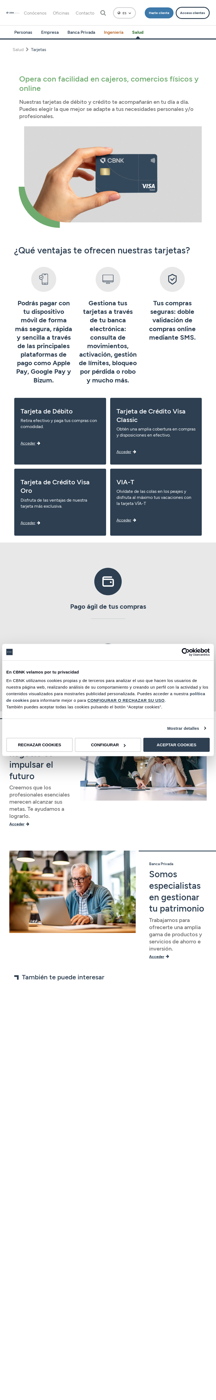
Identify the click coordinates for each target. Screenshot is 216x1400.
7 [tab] (122, 1072)
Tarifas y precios (108, 1348)
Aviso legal (108, 1295)
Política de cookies (108, 1322)
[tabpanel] (42, 1028)
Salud (138, 32)
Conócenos (35, 12)
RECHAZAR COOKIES (39, 744)
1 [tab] (95, 1072)
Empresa (50, 32)
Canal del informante (108, 1374)
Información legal (108, 1361)
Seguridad (108, 1335)
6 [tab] (117, 1072)
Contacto (85, 12)
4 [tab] (108, 1072)
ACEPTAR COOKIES (176, 744)
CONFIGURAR (108, 744)
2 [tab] (100, 1072)
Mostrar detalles (183, 728)
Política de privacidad (108, 1309)
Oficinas (61, 12)
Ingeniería (113, 32)
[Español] (124, 13)
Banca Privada (81, 32)
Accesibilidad (108, 1388)
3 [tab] (104, 1072)
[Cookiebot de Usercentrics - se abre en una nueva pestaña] (186, 652)
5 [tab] (113, 1072)
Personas (23, 32)
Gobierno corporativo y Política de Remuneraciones (108, 1282)
